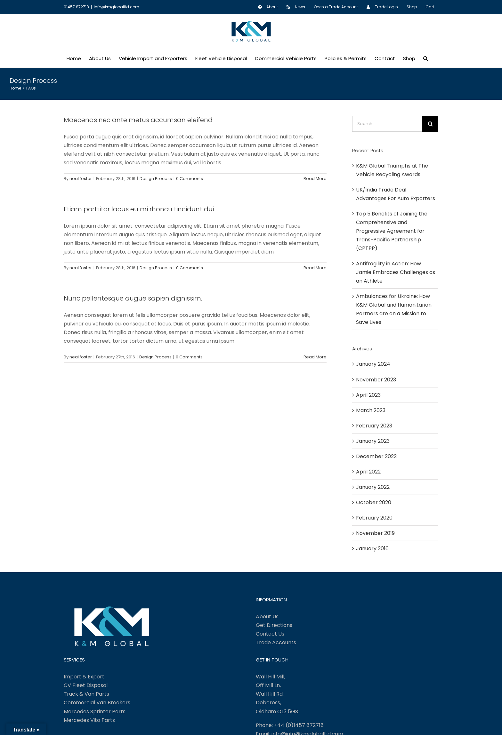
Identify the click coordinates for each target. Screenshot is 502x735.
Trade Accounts (276, 642)
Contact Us (270, 633)
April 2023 (368, 395)
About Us (267, 616)
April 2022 (368, 471)
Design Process (156, 179)
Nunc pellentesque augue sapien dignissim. (133, 298)
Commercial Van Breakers (97, 702)
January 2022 (373, 487)
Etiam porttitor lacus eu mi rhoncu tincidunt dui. (139, 209)
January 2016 (372, 548)
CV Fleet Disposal (86, 685)
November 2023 (376, 379)
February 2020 (374, 517)
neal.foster (80, 179)
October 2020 (373, 502)
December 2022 (376, 456)
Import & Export (84, 676)
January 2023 (373, 441)
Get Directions (274, 625)
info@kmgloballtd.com (116, 7)
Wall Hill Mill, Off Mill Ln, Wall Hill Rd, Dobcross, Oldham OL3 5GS (277, 694)
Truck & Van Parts (86, 694)
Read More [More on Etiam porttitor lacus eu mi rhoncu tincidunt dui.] (315, 268)
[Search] (430, 124)
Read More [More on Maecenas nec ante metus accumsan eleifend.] (315, 179)
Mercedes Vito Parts (89, 720)
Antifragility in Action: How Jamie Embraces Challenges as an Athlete (395, 272)
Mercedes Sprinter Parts (94, 711)
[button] (425, 57)
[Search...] (387, 124)
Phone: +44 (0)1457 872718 (290, 725)
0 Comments (189, 179)
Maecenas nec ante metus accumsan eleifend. (139, 119)
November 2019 (375, 533)
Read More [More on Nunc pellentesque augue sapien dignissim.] (315, 357)
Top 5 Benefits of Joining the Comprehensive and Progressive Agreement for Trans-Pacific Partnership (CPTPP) (391, 231)
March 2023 (370, 410)
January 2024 (373, 364)
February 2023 (374, 425)
